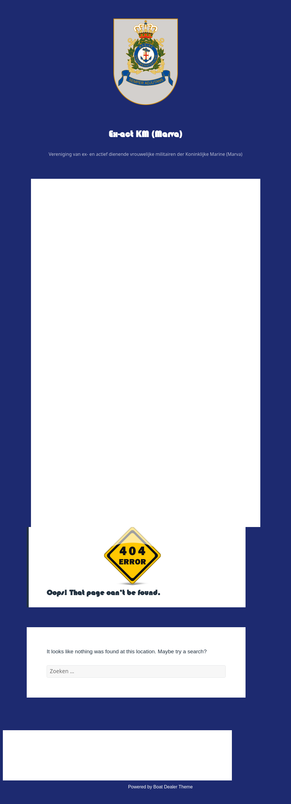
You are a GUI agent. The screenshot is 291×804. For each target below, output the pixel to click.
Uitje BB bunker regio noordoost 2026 (100, 351)
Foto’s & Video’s (73, 364)
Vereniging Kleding (76, 391)
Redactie (71, 282)
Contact (65, 419)
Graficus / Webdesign (83, 310)
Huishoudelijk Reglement (87, 446)
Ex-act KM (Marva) (145, 134)
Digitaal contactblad (77, 323)
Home (63, 228)
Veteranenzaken (73, 378)
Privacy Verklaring (80, 473)
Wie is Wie (68, 242)
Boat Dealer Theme (173, 786)
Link (61, 405)
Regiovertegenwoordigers (88, 269)
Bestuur (70, 255)
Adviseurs (72, 296)
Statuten (70, 459)
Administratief (71, 432)
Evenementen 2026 (77, 337)
